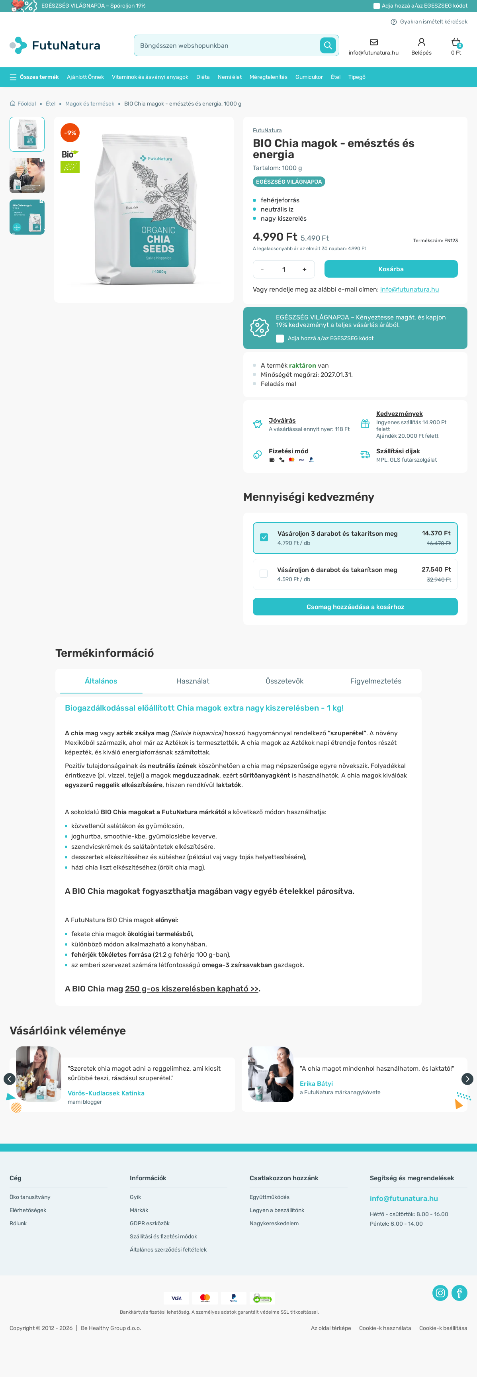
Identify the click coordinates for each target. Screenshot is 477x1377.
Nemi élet (230, 77)
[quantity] (283, 269)
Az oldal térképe (331, 1328)
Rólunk (18, 1223)
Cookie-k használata (385, 1328)
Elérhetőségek (28, 1210)
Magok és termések (89, 103)
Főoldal (23, 103)
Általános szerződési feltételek (168, 1249)
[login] (421, 45)
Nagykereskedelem (274, 1223)
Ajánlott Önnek (85, 77)
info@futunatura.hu (409, 289)
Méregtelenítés (268, 77)
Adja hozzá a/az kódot (424, 5)
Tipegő (357, 77)
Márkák (139, 1210)
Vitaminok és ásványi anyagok (150, 77)
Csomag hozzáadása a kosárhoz (356, 607)
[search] (237, 45)
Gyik (135, 1197)
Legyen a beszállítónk (277, 1210)
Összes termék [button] (34, 77)
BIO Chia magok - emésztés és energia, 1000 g (182, 103)
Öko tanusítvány (30, 1197)
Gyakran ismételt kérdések (429, 21)
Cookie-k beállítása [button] (443, 1328)
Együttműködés (269, 1197)
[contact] (374, 45)
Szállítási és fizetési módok (163, 1236)
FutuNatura (267, 130)
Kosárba (391, 269)
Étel (335, 77)
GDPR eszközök (150, 1223)
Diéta (203, 77)
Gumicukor (309, 77)
